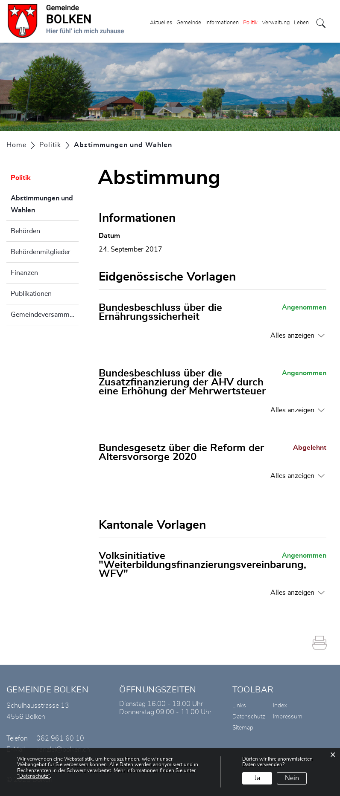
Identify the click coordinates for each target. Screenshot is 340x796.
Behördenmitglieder (40, 252)
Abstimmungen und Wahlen (44, 204)
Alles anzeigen (292, 335)
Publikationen (31, 293)
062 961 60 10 (60, 738)
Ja (257, 778)
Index (280, 706)
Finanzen (24, 272)
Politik (250, 23)
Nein (292, 778)
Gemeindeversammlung (45, 314)
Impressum (287, 717)
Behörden (25, 231)
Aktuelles (161, 23)
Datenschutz (248, 717)
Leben (301, 23)
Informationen (222, 23)
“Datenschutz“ (33, 776)
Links (239, 706)
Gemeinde (188, 23)
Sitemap (242, 728)
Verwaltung (276, 23)
